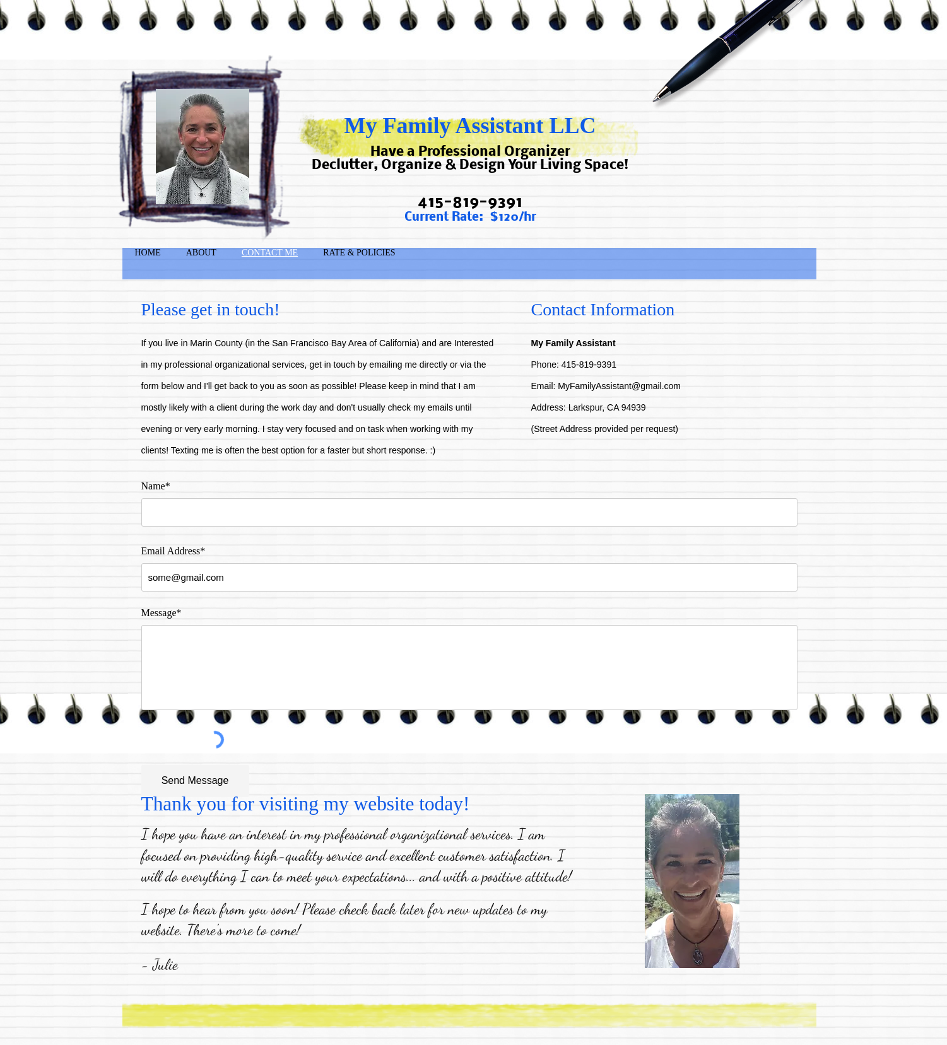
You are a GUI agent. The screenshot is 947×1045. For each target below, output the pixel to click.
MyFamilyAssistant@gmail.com (619, 386)
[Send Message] (195, 781)
